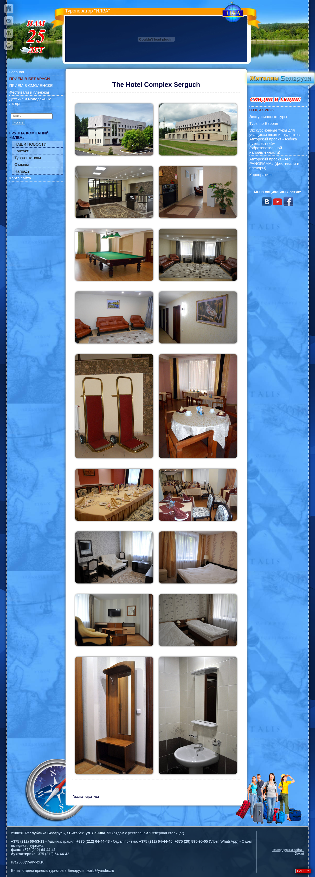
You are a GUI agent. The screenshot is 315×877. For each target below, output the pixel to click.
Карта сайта (20, 178)
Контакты (23, 151)
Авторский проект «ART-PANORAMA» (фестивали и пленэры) (274, 163)
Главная (16, 72)
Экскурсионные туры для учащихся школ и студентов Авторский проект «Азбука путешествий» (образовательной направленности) (274, 141)
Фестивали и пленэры (29, 92)
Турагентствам (28, 157)
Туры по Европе (263, 123)
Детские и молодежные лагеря (30, 101)
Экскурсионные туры (268, 116)
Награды (22, 171)
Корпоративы (261, 174)
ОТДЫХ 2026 (261, 110)
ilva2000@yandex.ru (27, 862)
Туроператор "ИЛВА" (87, 11)
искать (18, 122)
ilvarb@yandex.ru (100, 870)
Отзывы (22, 164)
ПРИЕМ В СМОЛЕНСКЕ (31, 85)
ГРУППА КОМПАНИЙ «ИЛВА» (29, 135)
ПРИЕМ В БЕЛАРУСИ (29, 78)
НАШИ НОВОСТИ (31, 144)
